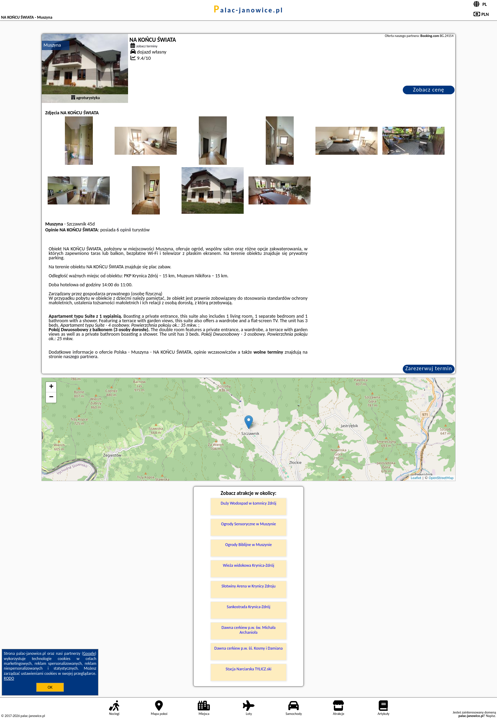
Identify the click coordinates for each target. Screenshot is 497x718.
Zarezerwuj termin (428, 368)
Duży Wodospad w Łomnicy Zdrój (248, 503)
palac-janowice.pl (248, 10)
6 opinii (124, 230)
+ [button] (51, 387)
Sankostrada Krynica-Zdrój (248, 606)
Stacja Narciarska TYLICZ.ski (249, 669)
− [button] (51, 397)
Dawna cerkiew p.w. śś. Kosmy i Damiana (248, 648)
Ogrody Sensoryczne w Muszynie (248, 523)
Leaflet (416, 478)
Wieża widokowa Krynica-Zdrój (248, 565)
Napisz (490, 716)
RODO (9, 678)
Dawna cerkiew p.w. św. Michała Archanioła (249, 630)
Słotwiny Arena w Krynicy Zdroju (249, 586)
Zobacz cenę (429, 89)
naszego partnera (80, 357)
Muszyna (52, 45)
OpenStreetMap (441, 478)
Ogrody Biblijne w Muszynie (248, 544)
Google (89, 653)
